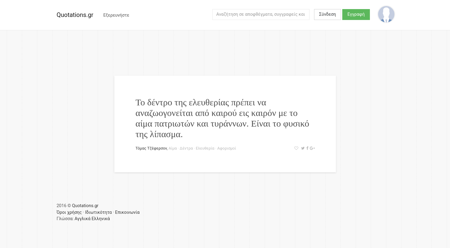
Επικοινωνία (127, 212)
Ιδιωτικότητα (98, 212)
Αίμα (172, 148)
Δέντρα (186, 148)
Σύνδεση (327, 14)
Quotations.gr (75, 14)
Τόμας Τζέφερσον (151, 148)
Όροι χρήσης (69, 212)
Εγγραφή (356, 14)
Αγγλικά (82, 218)
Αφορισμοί (226, 148)
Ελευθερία (205, 148)
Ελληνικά (101, 218)
